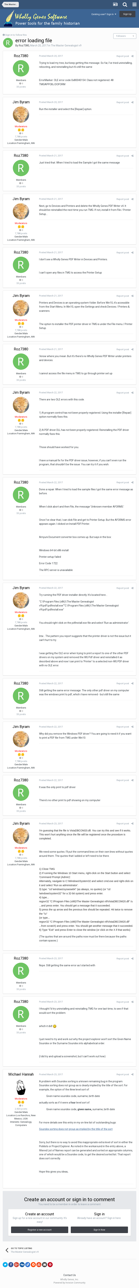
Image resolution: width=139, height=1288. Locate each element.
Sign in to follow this (16, 35)
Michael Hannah (21, 1074)
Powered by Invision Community (69, 1282)
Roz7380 (24, 45)
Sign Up (127, 14)
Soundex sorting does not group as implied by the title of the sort (76, 1129)
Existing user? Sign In (104, 14)
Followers (121, 36)
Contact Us (69, 1275)
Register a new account (40, 1230)
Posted (51, 56)
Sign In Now (99, 1230)
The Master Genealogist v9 (66, 45)
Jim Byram (21, 102)
